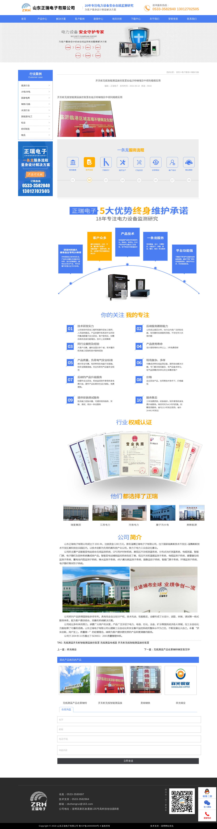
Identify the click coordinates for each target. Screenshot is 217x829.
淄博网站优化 (167, 826)
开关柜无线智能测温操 (110, 680)
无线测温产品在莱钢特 (75, 680)
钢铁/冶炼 (195, 72)
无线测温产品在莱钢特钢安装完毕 (172, 649)
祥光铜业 (72, 649)
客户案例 (185, 72)
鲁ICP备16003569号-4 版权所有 (95, 826)
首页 (178, 72)
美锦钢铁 (145, 680)
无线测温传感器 (108, 642)
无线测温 (68, 642)
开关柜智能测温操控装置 (86, 642)
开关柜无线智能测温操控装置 (133, 642)
